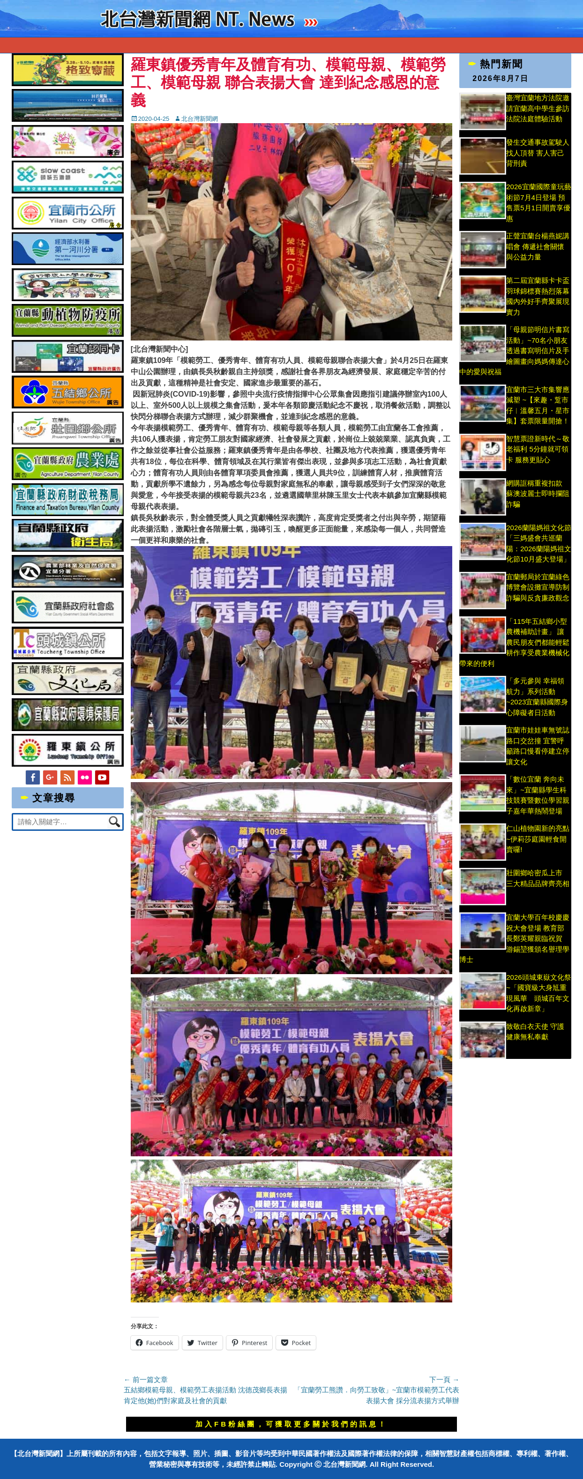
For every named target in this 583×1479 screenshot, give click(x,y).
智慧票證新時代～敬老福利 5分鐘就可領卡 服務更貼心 (537, 449)
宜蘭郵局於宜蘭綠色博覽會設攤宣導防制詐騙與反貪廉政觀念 (537, 587)
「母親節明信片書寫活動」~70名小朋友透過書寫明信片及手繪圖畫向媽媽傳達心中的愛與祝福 (514, 350)
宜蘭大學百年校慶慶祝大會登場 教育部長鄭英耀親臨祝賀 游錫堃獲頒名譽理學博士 (514, 938)
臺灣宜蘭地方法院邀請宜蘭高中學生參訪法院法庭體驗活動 (537, 108)
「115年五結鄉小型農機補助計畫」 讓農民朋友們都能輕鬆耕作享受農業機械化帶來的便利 (514, 642)
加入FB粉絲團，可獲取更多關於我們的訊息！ (291, 1424)
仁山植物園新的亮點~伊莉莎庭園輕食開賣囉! (537, 838)
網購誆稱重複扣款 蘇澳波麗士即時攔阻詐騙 (537, 493)
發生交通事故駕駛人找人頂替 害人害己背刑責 (537, 152)
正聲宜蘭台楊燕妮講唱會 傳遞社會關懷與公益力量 (537, 246)
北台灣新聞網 (199, 118)
